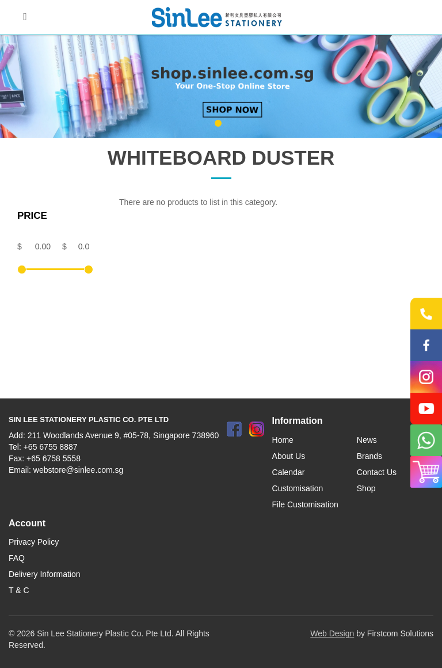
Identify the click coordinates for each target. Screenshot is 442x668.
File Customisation (305, 504)
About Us (289, 456)
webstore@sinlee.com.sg (78, 470)
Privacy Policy (34, 541)
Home (283, 440)
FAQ (17, 558)
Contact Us (377, 472)
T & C (19, 590)
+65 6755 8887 (51, 446)
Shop (366, 488)
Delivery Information (45, 574)
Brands (369, 456)
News (367, 440)
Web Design (332, 633)
